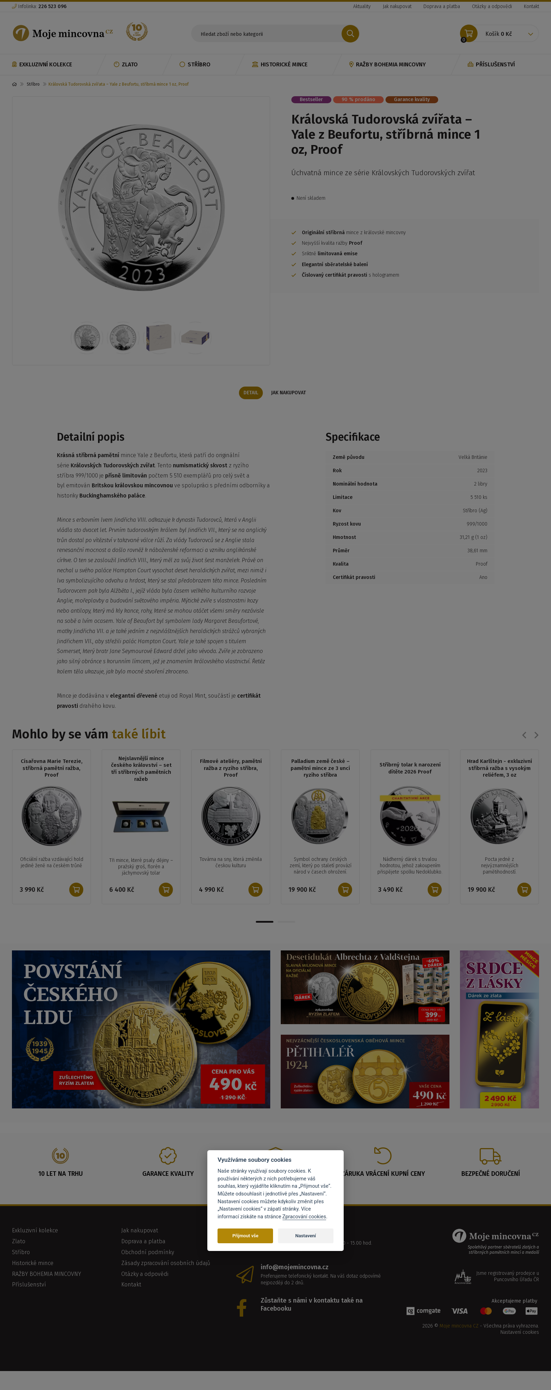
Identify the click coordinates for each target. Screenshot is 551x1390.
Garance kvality (412, 100)
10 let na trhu (60, 1200)
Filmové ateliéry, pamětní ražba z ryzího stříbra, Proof (231, 781)
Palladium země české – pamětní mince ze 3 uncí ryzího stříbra (320, 781)
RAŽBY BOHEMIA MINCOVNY (387, 64)
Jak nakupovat (397, 6)
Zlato (126, 64)
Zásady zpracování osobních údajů (165, 1289)
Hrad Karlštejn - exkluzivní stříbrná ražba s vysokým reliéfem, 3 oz (499, 781)
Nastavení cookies (519, 1359)
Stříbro (195, 64)
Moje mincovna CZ (459, 1352)
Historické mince (279, 64)
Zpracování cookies (304, 1217)
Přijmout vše (245, 1235)
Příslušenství (491, 64)
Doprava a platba (441, 6)
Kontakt (531, 6)
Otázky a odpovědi (492, 6)
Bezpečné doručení (490, 1200)
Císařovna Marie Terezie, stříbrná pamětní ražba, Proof (51, 781)
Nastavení (305, 1235)
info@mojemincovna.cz (295, 1293)
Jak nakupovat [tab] (289, 403)
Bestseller (311, 100)
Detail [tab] (250, 403)
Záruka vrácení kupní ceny (383, 1200)
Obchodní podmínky (147, 1278)
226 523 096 (283, 1259)
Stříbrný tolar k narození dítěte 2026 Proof (410, 782)
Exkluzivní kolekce (42, 64)
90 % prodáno (358, 100)
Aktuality (362, 6)
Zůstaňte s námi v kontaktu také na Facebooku (312, 1330)
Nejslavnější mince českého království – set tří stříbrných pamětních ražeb (141, 782)
